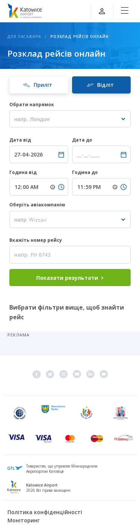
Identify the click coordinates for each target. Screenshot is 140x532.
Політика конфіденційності (44, 512)
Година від (23, 172)
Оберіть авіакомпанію (37, 205)
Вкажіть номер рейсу (36, 240)
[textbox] (70, 119)
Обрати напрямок (31, 104)
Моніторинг (23, 520)
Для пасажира (24, 36)
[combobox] (70, 118)
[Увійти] (102, 11)
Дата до (82, 140)
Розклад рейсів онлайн (79, 36)
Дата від (20, 140)
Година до (85, 172)
